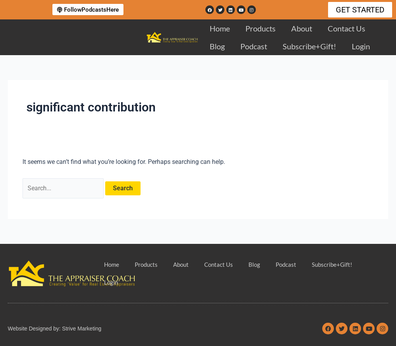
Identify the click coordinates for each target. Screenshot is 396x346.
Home (220, 28)
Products (260, 28)
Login (361, 46)
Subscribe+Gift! (309, 46)
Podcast (253, 46)
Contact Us (346, 28)
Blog (217, 46)
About (301, 28)
